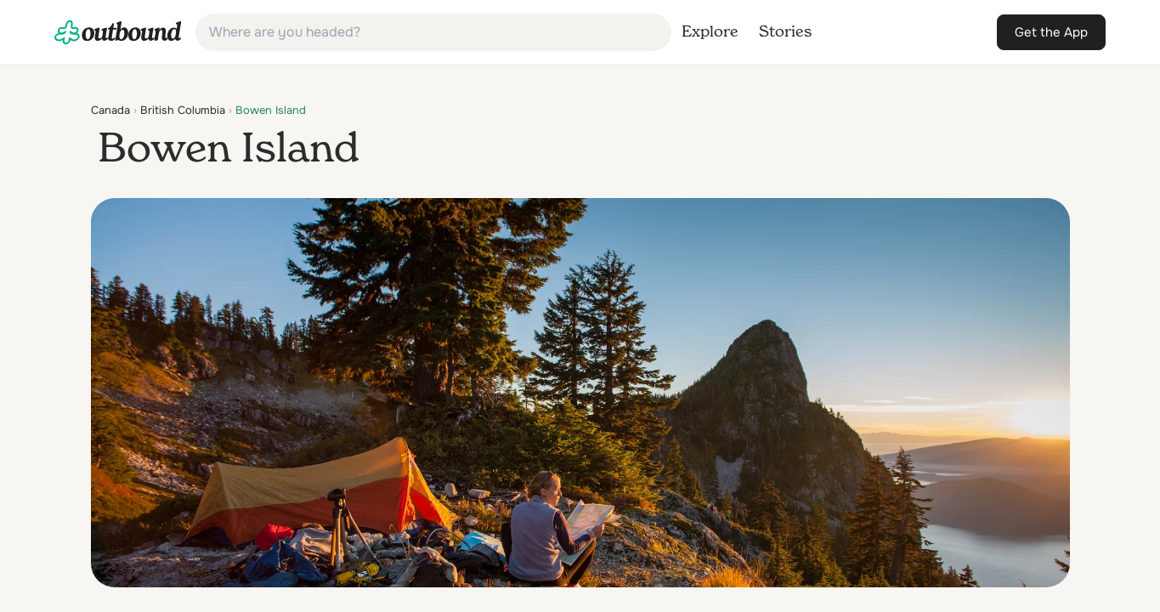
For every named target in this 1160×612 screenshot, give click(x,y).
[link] (118, 32)
